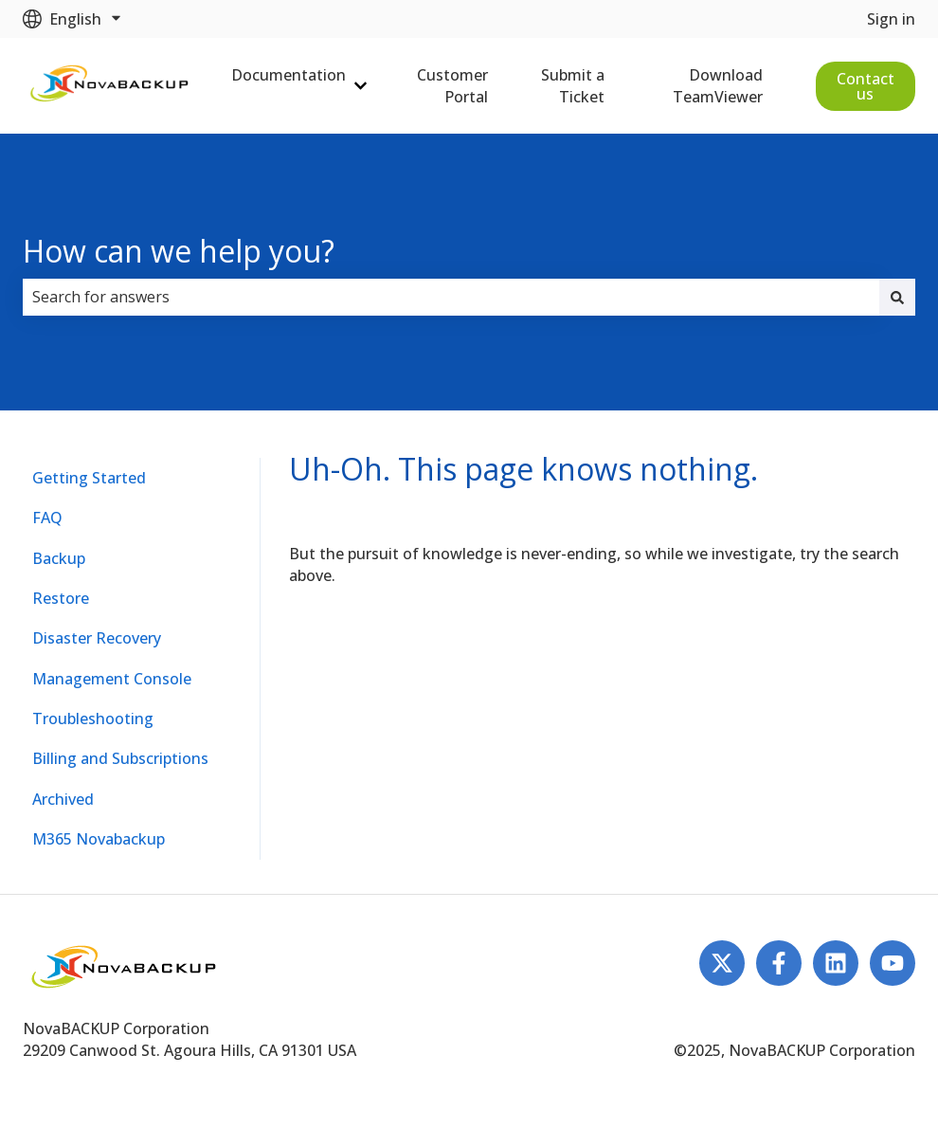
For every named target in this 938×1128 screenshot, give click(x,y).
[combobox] (451, 297)
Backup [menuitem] (58, 558)
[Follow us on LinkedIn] (835, 963)
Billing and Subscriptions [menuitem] (120, 758)
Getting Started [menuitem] (89, 477)
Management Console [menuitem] (111, 678)
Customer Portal (452, 85)
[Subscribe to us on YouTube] (892, 963)
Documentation (288, 74)
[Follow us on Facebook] (779, 963)
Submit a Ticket (572, 85)
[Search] (897, 297)
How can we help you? (178, 250)
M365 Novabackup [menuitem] (98, 838)
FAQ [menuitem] (47, 517)
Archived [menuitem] (63, 799)
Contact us (865, 86)
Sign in (891, 19)
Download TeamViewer (718, 85)
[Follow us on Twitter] (722, 963)
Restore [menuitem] (60, 598)
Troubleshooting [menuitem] (92, 718)
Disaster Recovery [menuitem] (96, 638)
